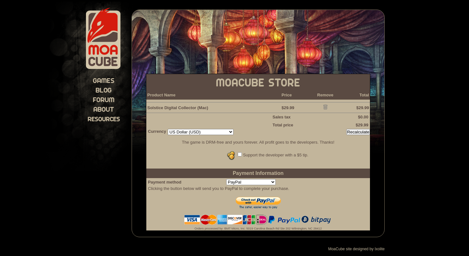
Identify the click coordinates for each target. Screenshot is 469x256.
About (104, 109)
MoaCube (103, 39)
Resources (104, 119)
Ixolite (380, 249)
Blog (104, 90)
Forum (104, 99)
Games (104, 80)
